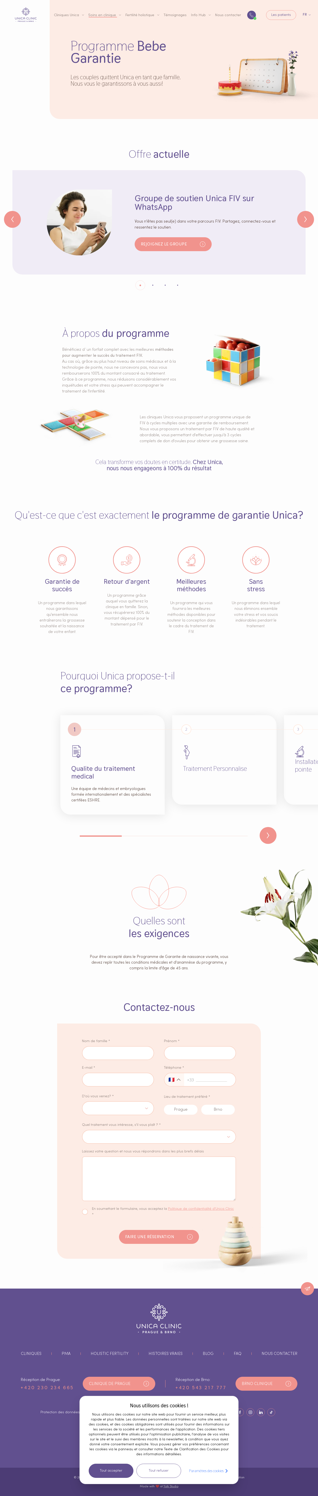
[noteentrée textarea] (159, 1178)
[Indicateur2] (165, 285)
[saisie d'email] (118, 1080)
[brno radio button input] (218, 1110)
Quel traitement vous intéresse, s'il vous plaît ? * (121, 1125)
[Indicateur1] (153, 285)
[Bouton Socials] (240, 1412)
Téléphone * (174, 1068)
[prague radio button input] (181, 1110)
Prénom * (172, 1041)
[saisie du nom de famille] (118, 1053)
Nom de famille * (96, 1041)
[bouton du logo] (25, 14)
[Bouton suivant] (305, 219)
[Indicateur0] (140, 285)
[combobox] (87, 1108)
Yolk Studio (170, 1486)
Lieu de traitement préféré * (187, 1097)
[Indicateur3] (178, 285)
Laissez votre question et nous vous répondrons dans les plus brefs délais (143, 1151)
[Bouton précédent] (12, 219)
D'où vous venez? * (98, 1096)
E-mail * (88, 1068)
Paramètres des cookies (209, 1471)
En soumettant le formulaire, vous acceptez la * (163, 1212)
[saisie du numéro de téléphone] (215, 1079)
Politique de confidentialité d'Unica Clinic (201, 1209)
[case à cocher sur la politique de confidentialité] (85, 1212)
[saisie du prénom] (200, 1053)
